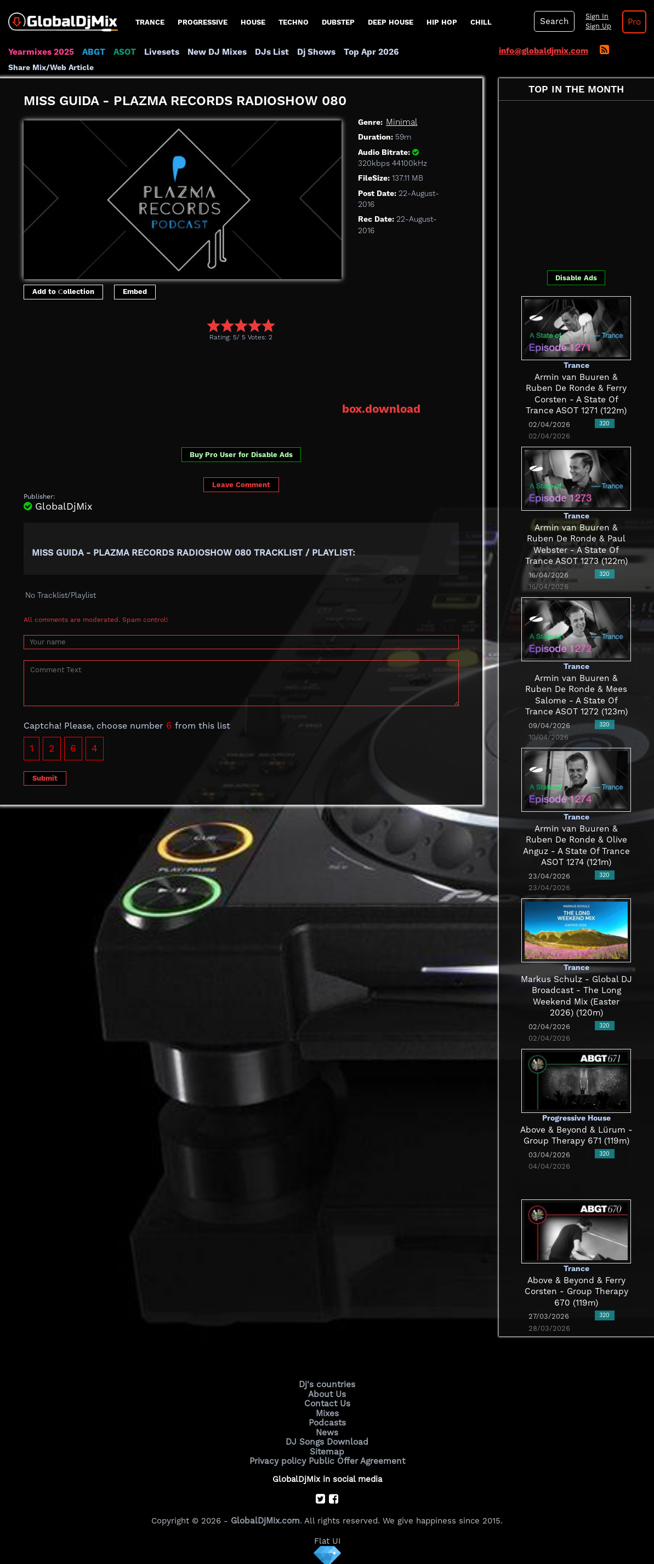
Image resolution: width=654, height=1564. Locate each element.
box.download (381, 408)
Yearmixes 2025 (40, 52)
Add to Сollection (63, 291)
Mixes (327, 1412)
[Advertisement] (223, 371)
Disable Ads (576, 277)
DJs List (267, 52)
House (253, 22)
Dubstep (338, 22)
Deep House (390, 22)
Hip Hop (441, 22)
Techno (293, 22)
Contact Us (327, 1403)
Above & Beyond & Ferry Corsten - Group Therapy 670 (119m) (576, 1291)
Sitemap (327, 1450)
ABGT (92, 52)
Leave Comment (241, 484)
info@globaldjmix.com (543, 51)
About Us (327, 1394)
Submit (45, 777)
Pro (631, 22)
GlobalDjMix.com (265, 1518)
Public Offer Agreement (355, 1458)
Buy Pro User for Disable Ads (241, 454)
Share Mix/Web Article (51, 67)
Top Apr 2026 (364, 52)
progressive (203, 22)
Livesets (159, 52)
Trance (149, 22)
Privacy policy (279, 1458)
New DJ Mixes (213, 52)
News (327, 1431)
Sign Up (595, 26)
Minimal (401, 122)
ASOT (122, 52)
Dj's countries (327, 1384)
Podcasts (327, 1422)
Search (553, 21)
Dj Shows (310, 52)
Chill (481, 22)
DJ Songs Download (327, 1440)
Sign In (594, 16)
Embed (135, 291)
